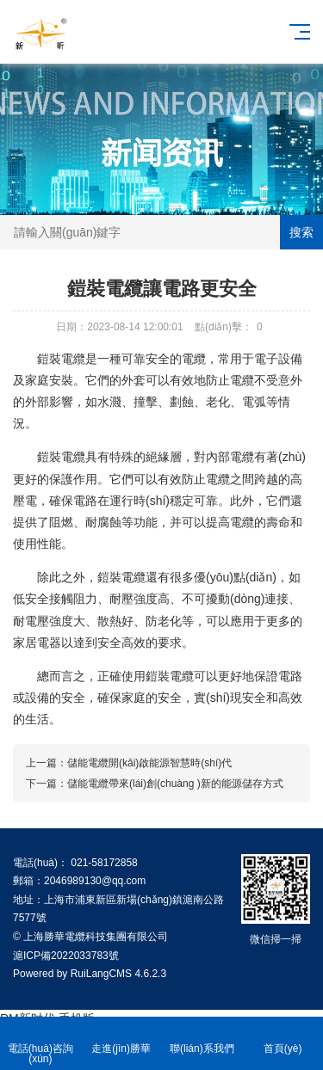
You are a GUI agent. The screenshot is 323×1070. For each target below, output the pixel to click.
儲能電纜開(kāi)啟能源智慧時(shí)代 (149, 763)
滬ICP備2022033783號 (66, 956)
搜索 (301, 232)
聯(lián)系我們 (202, 1039)
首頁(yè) (282, 1039)
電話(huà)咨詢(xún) (40, 1044)
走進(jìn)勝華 (121, 1039)
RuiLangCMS (101, 974)
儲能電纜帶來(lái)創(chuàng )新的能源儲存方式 (175, 784)
